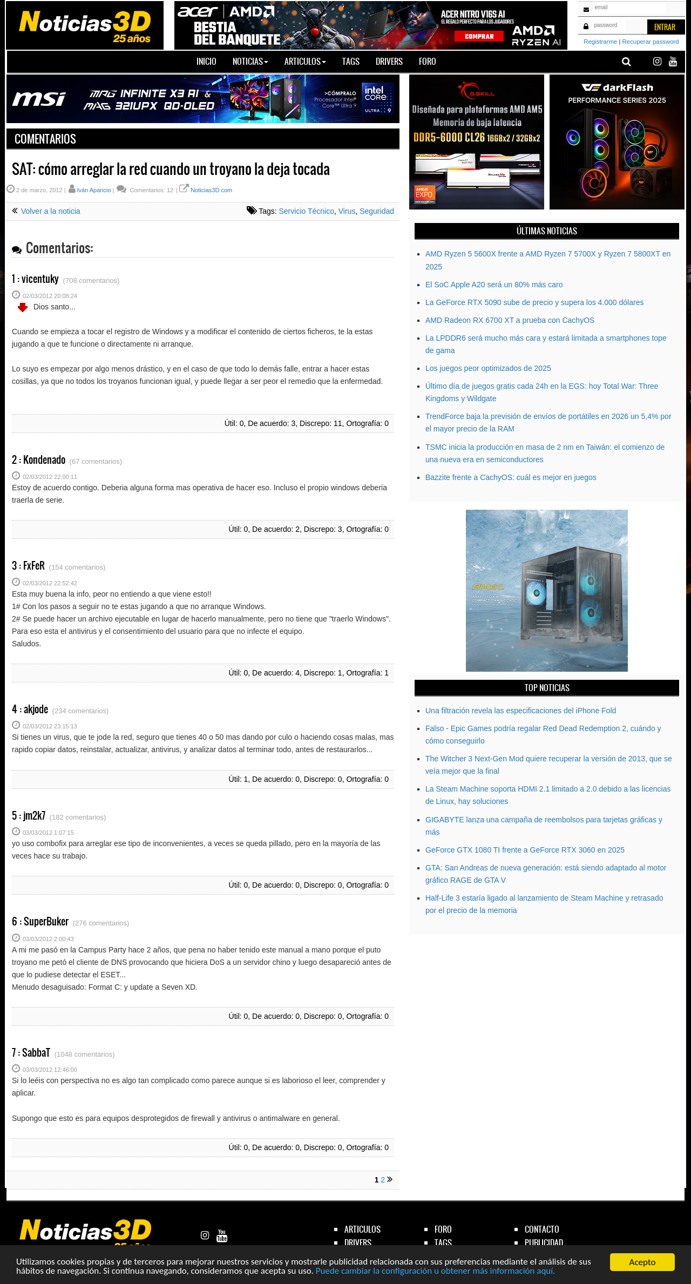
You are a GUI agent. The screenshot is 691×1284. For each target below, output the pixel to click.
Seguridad (377, 211)
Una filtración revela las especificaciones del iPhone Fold (520, 710)
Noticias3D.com (211, 190)
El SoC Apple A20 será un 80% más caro (494, 284)
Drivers (389, 61)
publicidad (544, 1242)
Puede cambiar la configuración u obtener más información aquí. (437, 1273)
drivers (357, 1242)
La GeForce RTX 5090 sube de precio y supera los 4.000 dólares (534, 302)
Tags (351, 61)
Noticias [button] (250, 61)
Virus (347, 211)
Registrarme (600, 41)
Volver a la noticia (49, 211)
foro (443, 1229)
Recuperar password (650, 41)
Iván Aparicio (94, 190)
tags (443, 1242)
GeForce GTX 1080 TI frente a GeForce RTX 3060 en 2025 (525, 850)
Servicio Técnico (306, 211)
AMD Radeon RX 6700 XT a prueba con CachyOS (509, 320)
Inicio (211, 61)
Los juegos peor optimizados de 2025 (488, 368)
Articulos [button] (305, 61)
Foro (427, 61)
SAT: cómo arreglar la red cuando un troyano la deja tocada (171, 169)
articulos (362, 1229)
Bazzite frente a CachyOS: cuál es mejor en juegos (511, 477)
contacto (542, 1229)
